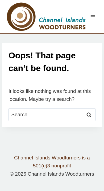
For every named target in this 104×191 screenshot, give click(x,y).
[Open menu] (93, 16)
